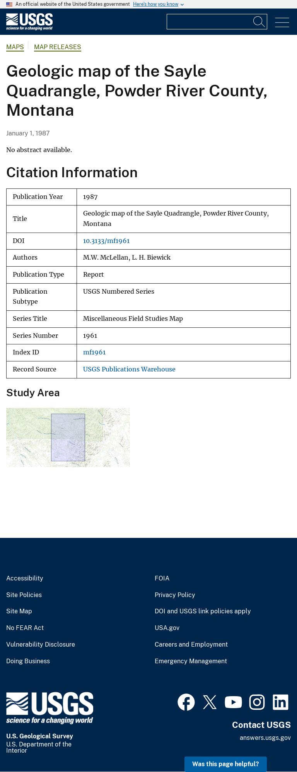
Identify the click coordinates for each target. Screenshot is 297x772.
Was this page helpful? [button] (225, 764)
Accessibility (24, 578)
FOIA (162, 578)
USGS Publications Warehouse (129, 369)
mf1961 (94, 352)
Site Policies (24, 595)
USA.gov (167, 628)
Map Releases (57, 47)
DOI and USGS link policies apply (203, 611)
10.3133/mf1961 (106, 241)
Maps (15, 47)
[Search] (259, 21)
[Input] (217, 21)
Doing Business (28, 661)
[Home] (29, 28)
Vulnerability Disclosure (40, 644)
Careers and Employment (191, 644)
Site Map (19, 611)
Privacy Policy (175, 595)
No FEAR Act (25, 628)
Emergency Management (191, 661)
